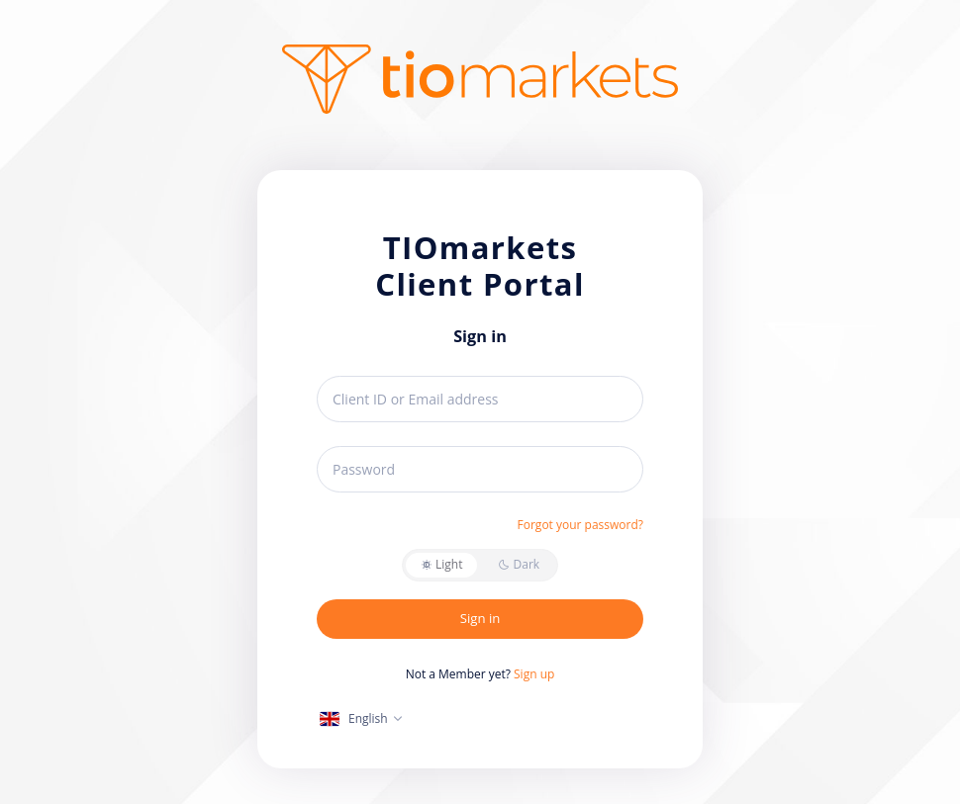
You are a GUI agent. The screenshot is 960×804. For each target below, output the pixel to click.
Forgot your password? (580, 524)
